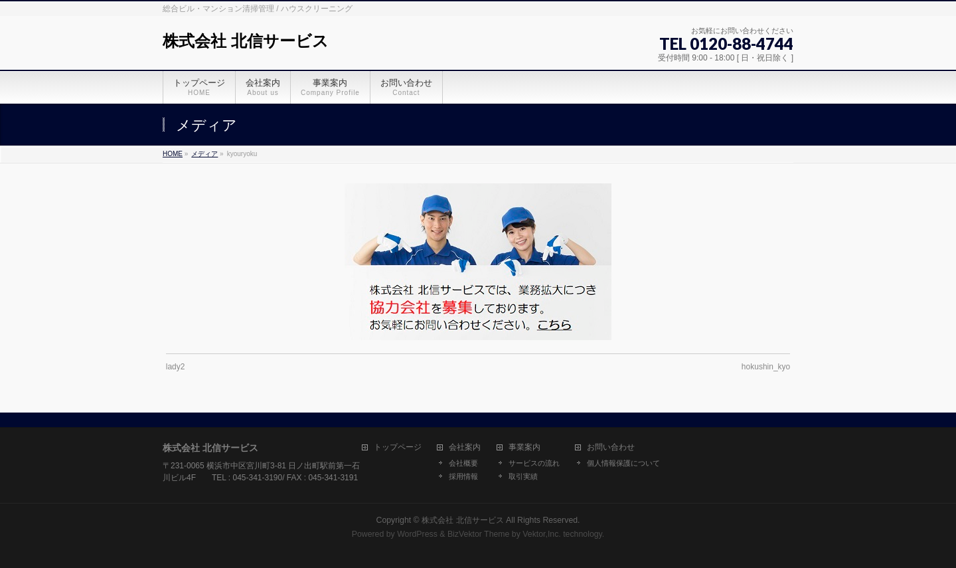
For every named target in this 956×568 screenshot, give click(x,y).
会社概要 (463, 463)
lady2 (175, 366)
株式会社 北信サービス (246, 41)
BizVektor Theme (478, 534)
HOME (173, 153)
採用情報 (463, 476)
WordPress (417, 534)
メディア (204, 153)
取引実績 (523, 476)
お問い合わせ (611, 447)
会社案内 (465, 447)
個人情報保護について (623, 463)
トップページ (398, 447)
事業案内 (524, 447)
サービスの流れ (534, 463)
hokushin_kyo (766, 366)
